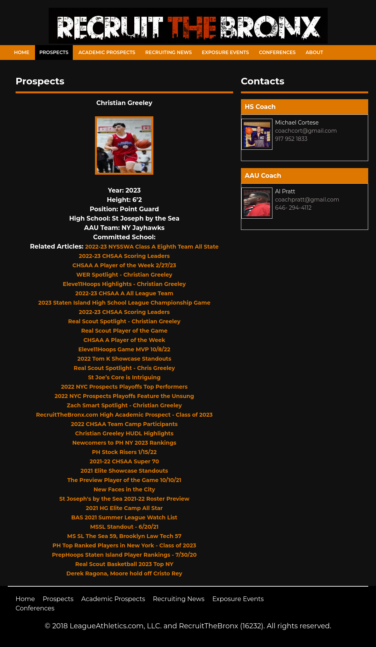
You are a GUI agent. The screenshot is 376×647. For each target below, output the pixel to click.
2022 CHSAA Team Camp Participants (124, 424)
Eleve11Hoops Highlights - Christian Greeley (124, 284)
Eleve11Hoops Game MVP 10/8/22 (124, 349)
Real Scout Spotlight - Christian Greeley (124, 321)
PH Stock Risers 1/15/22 (124, 452)
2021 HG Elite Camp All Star (124, 508)
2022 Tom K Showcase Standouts (124, 358)
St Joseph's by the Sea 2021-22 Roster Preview (124, 498)
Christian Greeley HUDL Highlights (124, 433)
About (314, 52)
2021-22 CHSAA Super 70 (124, 461)
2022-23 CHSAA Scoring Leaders (124, 256)
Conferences (277, 52)
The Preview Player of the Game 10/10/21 (124, 480)
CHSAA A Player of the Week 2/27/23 (124, 265)
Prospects (54, 52)
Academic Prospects (106, 52)
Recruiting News (168, 52)
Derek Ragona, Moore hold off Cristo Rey (125, 573)
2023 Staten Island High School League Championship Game (124, 302)
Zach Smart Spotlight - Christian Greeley (124, 405)
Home (21, 52)
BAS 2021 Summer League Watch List (124, 517)
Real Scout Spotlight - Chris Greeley (124, 368)
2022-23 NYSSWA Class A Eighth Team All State (152, 246)
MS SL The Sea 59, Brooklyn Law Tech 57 (124, 536)
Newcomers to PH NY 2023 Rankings (124, 442)
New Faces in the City (124, 489)
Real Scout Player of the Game (124, 330)
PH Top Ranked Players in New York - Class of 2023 (124, 545)
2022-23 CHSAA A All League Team (125, 293)
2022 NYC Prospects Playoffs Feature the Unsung (124, 396)
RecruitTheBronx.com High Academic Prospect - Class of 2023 (124, 414)
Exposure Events (225, 52)
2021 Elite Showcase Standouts (124, 470)
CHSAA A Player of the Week (124, 340)
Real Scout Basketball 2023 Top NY (124, 564)
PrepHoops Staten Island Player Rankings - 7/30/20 (124, 554)
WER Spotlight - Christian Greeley (124, 274)
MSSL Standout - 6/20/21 (124, 526)
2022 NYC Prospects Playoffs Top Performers (124, 386)
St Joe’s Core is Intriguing (124, 377)
